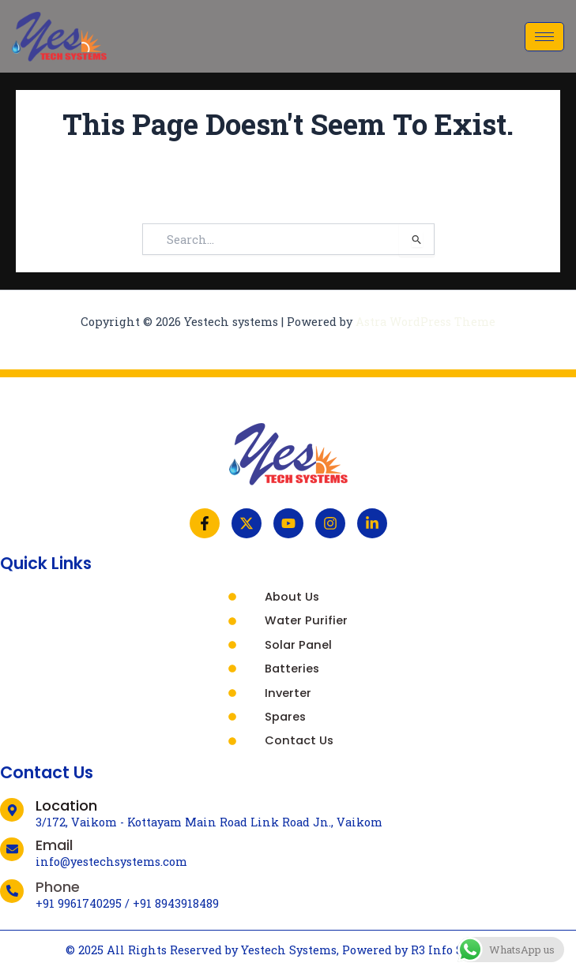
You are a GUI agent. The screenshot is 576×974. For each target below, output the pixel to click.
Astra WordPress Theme (425, 321)
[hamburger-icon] (544, 36)
